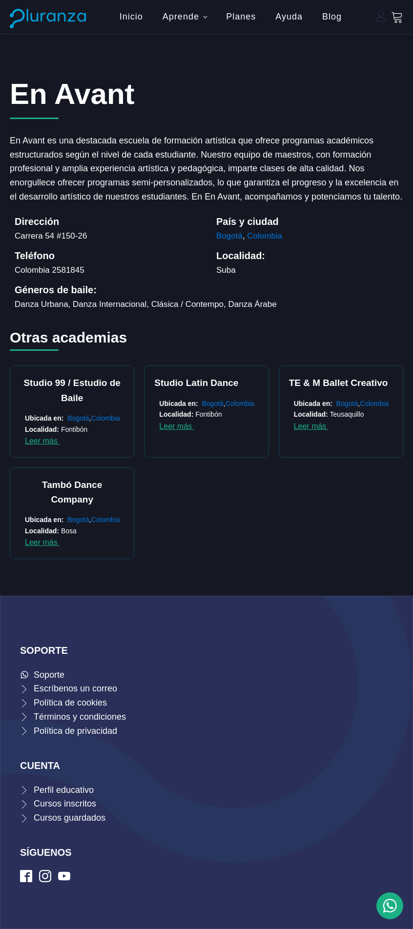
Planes (241, 16)
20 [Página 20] (261, 513)
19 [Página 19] (251, 513)
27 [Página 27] (329, 513)
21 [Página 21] (271, 513)
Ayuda (289, 16)
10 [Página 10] (232, 513)
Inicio (131, 16)
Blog (332, 16)
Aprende (181, 16)
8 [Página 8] (212, 513)
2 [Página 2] (154, 513)
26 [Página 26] (320, 513)
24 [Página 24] (300, 513)
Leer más (42, 441)
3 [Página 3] (163, 513)
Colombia (264, 236)
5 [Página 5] (183, 513)
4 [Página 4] (173, 513)
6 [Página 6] (193, 513)
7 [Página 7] (202, 513)
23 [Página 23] (290, 513)
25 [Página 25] (310, 513)
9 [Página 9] (222, 513)
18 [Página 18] (242, 513)
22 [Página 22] (281, 513)
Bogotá (229, 236)
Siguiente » (339, 513)
